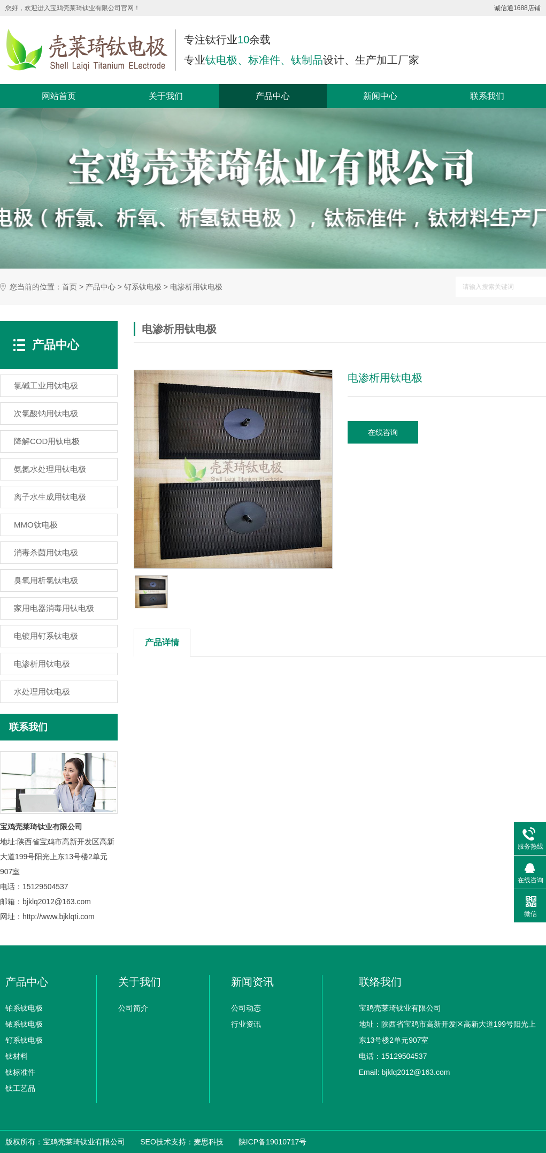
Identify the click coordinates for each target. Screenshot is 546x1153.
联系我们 (487, 96)
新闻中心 (380, 96)
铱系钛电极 (24, 1024)
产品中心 (273, 96)
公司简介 (133, 1008)
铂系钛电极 (24, 1008)
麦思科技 (209, 1141)
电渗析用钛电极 (196, 287)
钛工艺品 (20, 1088)
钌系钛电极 (143, 287)
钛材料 (16, 1056)
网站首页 (59, 96)
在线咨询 (383, 432)
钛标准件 (20, 1072)
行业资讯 (246, 1024)
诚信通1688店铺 (517, 8)
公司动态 (246, 1008)
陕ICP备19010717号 (273, 1141)
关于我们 (166, 96)
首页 (69, 287)
